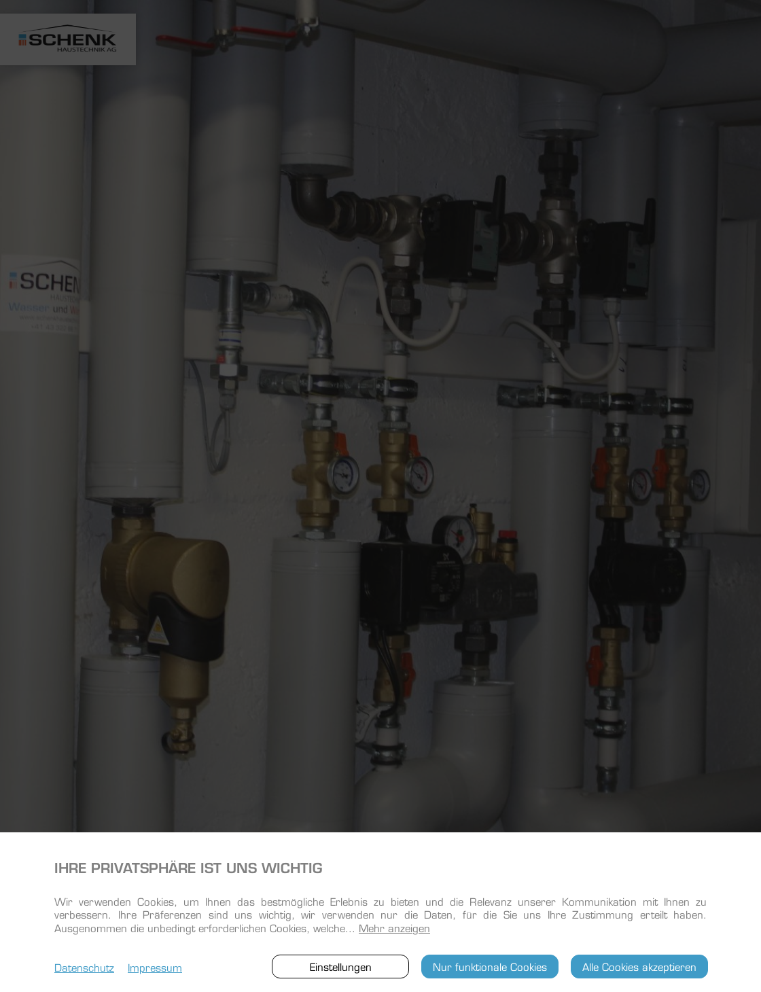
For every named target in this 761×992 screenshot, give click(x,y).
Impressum (155, 967)
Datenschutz (84, 967)
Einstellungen (341, 966)
